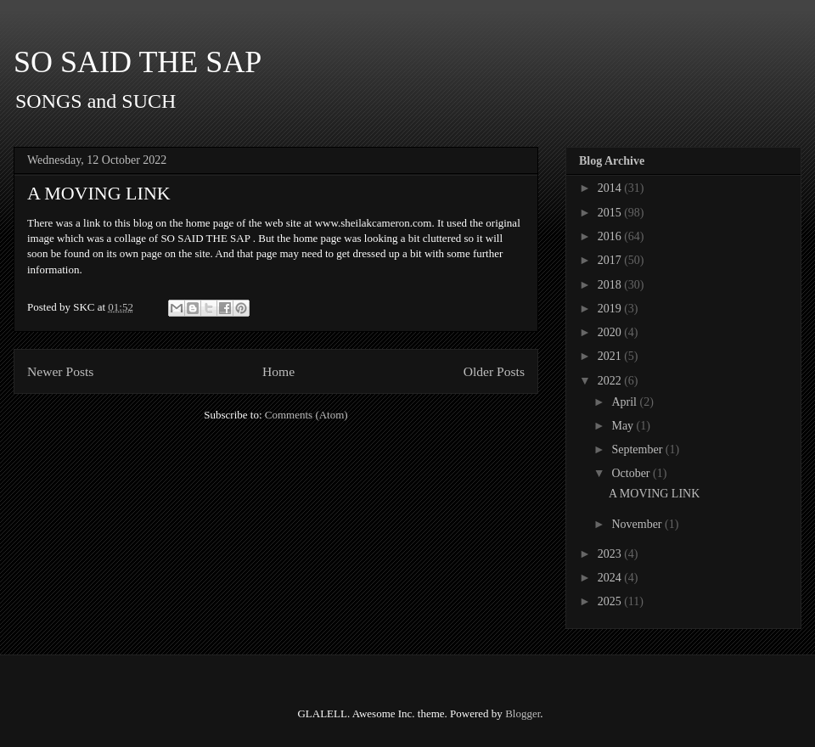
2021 (611, 356)
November (638, 524)
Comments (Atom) (306, 414)
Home (278, 371)
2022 (611, 380)
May (623, 425)
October (632, 473)
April (625, 402)
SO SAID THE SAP (137, 62)
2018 (611, 284)
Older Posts (494, 371)
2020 (611, 332)
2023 (611, 554)
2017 (611, 260)
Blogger (522, 713)
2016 (611, 236)
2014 (611, 188)
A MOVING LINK (99, 193)
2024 (611, 577)
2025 (611, 601)
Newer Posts (60, 371)
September (638, 449)
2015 (611, 212)
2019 (611, 308)
